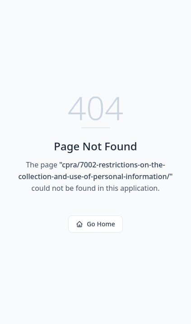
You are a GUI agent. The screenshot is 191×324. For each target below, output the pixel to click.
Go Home (95, 224)
